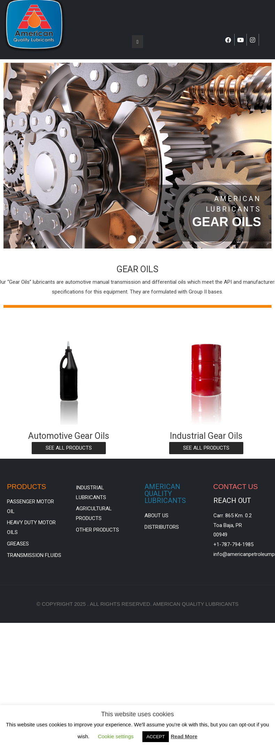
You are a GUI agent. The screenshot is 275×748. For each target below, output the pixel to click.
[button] (132, 239)
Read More (184, 736)
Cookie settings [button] (116, 736)
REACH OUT (232, 500)
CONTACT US (235, 486)
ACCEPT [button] (156, 736)
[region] (137, 156)
